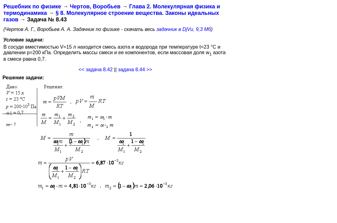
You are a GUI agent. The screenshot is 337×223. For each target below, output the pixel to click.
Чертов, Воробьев (95, 6)
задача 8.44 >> (135, 69)
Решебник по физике (32, 6)
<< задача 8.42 (95, 69)
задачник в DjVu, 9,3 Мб (184, 29)
